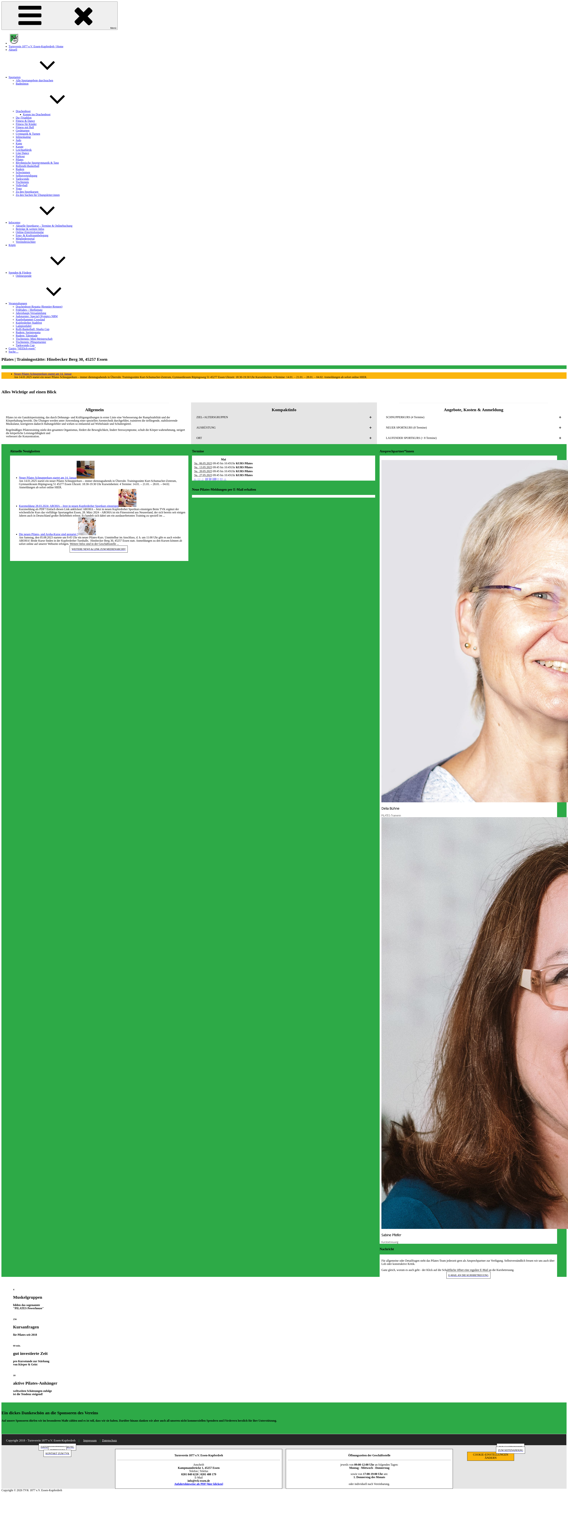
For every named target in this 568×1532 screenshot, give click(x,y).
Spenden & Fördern (47, 272)
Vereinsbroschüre (26, 241)
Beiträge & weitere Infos (30, 228)
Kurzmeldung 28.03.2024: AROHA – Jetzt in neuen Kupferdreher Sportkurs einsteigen (69, 505)
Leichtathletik (24, 149)
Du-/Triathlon (24, 117)
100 (214, 478)
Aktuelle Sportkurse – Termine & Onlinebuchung (44, 225)
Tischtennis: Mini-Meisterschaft (34, 338)
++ (221, 478)
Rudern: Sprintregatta (28, 332)
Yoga (19, 188)
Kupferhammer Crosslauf (30, 319)
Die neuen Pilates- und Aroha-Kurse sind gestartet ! (48, 534)
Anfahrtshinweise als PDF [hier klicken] (198, 1483)
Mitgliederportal (25, 238)
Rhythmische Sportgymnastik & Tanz (37, 162)
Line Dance (22, 153)
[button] (284, 417)
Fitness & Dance (25, 120)
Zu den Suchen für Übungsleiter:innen (38, 194)
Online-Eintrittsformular (30, 232)
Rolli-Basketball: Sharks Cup (32, 329)
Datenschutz (109, 1440)
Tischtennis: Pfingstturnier (31, 342)
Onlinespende (24, 275)
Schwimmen (23, 172)
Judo (18, 140)
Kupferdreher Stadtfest (29, 322)
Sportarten (41, 77)
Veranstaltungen (45, 303)
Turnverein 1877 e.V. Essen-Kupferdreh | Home (36, 46)
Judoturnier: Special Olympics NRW (37, 316)
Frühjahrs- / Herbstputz (29, 309)
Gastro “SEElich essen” (22, 348)
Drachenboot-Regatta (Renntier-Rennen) (39, 306)
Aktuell (13, 49)
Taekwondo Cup (25, 345)
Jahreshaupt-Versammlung (31, 313)
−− (199, 478)
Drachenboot (50, 111)
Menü (59, 15)
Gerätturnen (22, 130)
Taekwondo (22, 178)
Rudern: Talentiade (27, 335)
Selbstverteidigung (26, 175)
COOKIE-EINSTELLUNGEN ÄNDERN (490, 1456)
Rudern (20, 169)
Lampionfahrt (24, 325)
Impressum (90, 1440)
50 (210, 478)
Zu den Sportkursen (27, 191)
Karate (19, 146)
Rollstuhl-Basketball (27, 165)
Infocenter (41, 222)
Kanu (19, 143)
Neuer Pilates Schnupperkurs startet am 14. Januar (43, 373)
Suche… (13, 351)
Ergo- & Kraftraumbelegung (32, 235)
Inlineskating (23, 136)
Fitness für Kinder (26, 124)
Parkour (20, 156)
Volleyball (21, 185)
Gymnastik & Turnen (28, 133)
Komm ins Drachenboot (36, 114)
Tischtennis (22, 182)
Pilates (19, 159)
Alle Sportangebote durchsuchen (34, 80)
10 (206, 478)
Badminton (22, 83)
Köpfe (12, 245)
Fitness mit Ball (25, 127)
